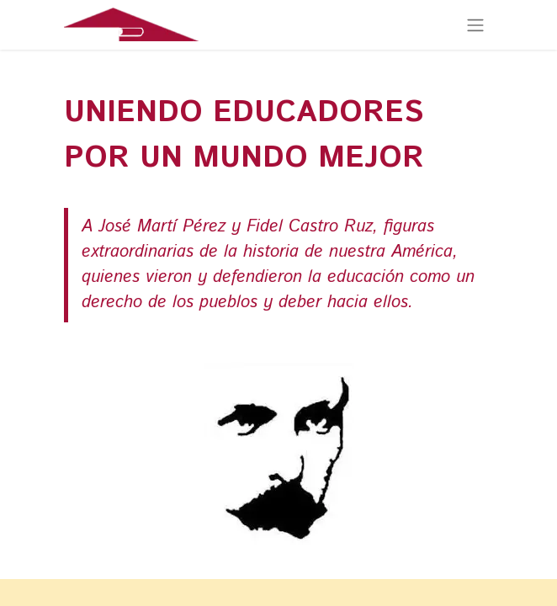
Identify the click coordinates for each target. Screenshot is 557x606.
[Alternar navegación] (475, 25)
